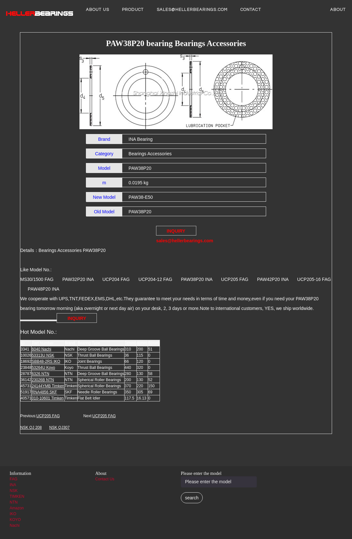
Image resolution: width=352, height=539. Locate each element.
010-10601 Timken (47, 398)
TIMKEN (17, 496)
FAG (13, 479)
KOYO (15, 519)
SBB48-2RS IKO (46, 361)
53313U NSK (43, 355)
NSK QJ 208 (31, 427)
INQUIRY (77, 318)
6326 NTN (40, 373)
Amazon (17, 508)
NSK (14, 490)
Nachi (15, 525)
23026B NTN (43, 380)
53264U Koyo (43, 367)
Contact (250, 9)
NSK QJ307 (59, 427)
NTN (14, 502)
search (192, 497)
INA (13, 485)
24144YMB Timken (48, 386)
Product (133, 9)
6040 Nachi (41, 349)
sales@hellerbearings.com (192, 9)
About (338, 9)
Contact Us (104, 479)
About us (97, 9)
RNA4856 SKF (44, 392)
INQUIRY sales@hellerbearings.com (176, 232)
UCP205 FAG (48, 416)
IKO (13, 514)
